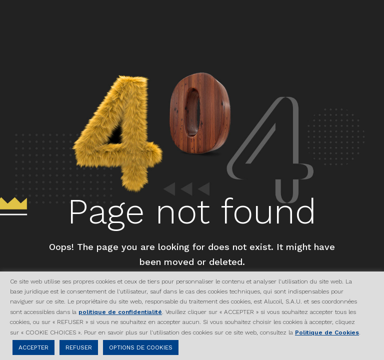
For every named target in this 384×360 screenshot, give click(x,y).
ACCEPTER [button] (33, 347)
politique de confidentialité (120, 312)
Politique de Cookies (327, 332)
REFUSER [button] (79, 347)
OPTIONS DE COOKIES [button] (140, 347)
